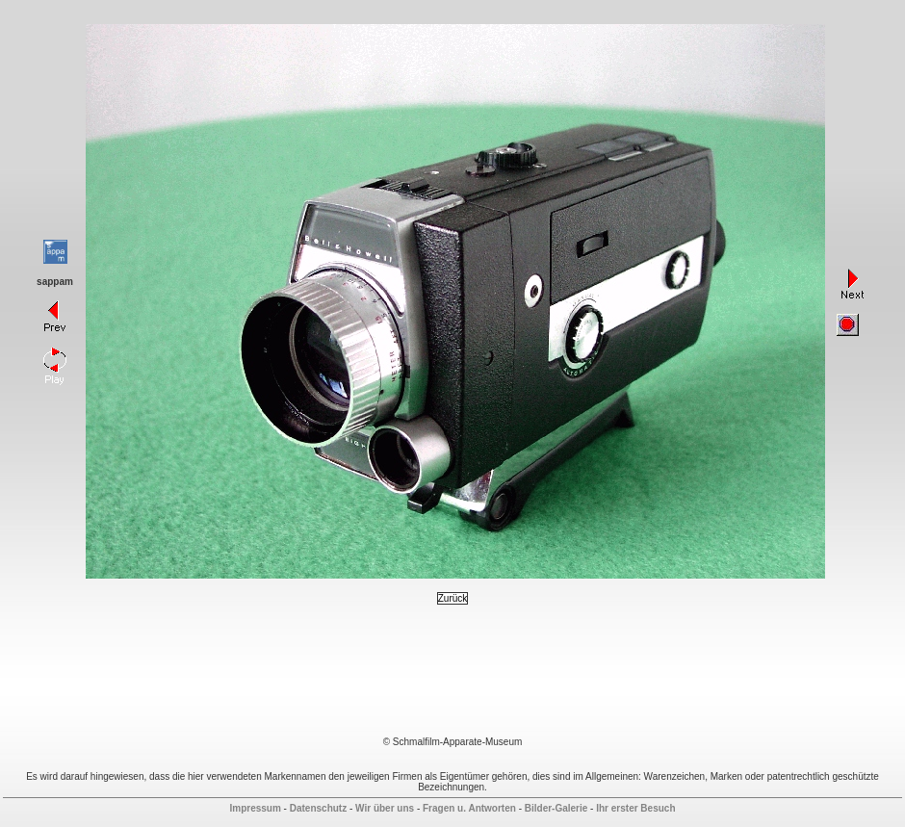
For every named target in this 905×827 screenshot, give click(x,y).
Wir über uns (384, 808)
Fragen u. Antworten (469, 808)
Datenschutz (318, 808)
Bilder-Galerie (556, 808)
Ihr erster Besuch (635, 808)
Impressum (254, 808)
